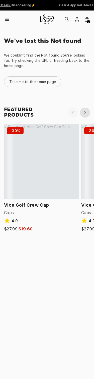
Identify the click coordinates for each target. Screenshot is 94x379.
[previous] (73, 113)
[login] (77, 19)
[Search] (67, 19)
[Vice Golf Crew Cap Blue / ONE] (41, 161)
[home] (47, 19)
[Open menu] (7, 19)
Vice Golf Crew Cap (26, 205)
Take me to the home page (32, 82)
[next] (85, 113)
